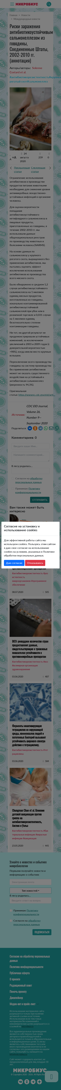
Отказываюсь (35, 562)
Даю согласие (14, 562)
